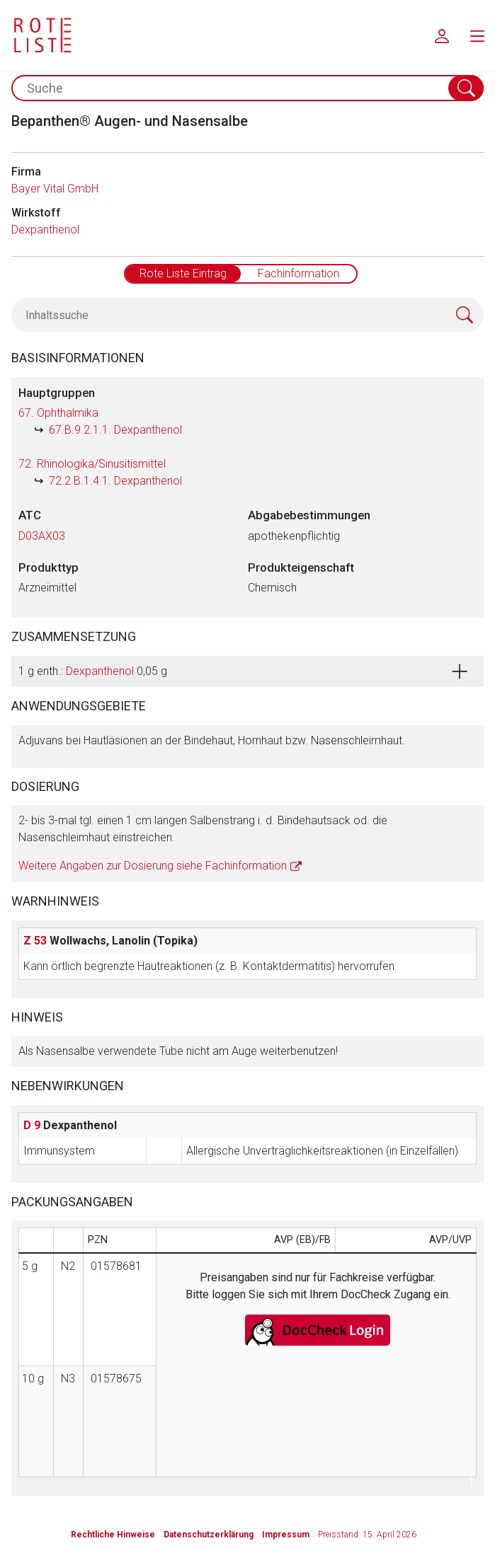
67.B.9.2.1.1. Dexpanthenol (115, 430)
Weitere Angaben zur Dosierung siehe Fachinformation (152, 865)
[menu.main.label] (477, 35)
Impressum (285, 1535)
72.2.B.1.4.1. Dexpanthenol (115, 480)
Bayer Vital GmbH (54, 188)
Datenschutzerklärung (209, 1535)
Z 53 (35, 940)
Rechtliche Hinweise (113, 1535)
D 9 (31, 1125)
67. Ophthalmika (58, 413)
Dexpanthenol (45, 229)
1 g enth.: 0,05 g (92, 671)
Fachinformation (298, 273)
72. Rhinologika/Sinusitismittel (92, 463)
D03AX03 (41, 536)
